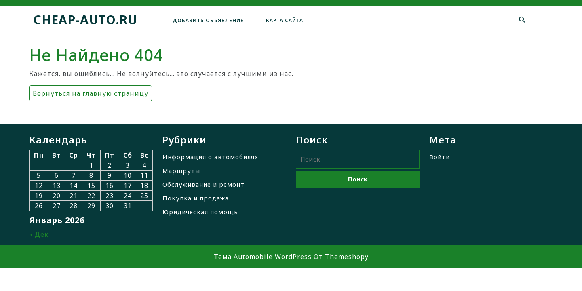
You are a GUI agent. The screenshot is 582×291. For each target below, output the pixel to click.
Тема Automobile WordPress (263, 256)
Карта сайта (284, 20)
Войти (439, 157)
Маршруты (181, 171)
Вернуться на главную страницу (88, 91)
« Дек (38, 234)
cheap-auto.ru (85, 19)
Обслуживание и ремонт (203, 184)
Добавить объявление (208, 20)
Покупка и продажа (195, 198)
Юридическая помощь (200, 212)
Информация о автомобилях (210, 157)
